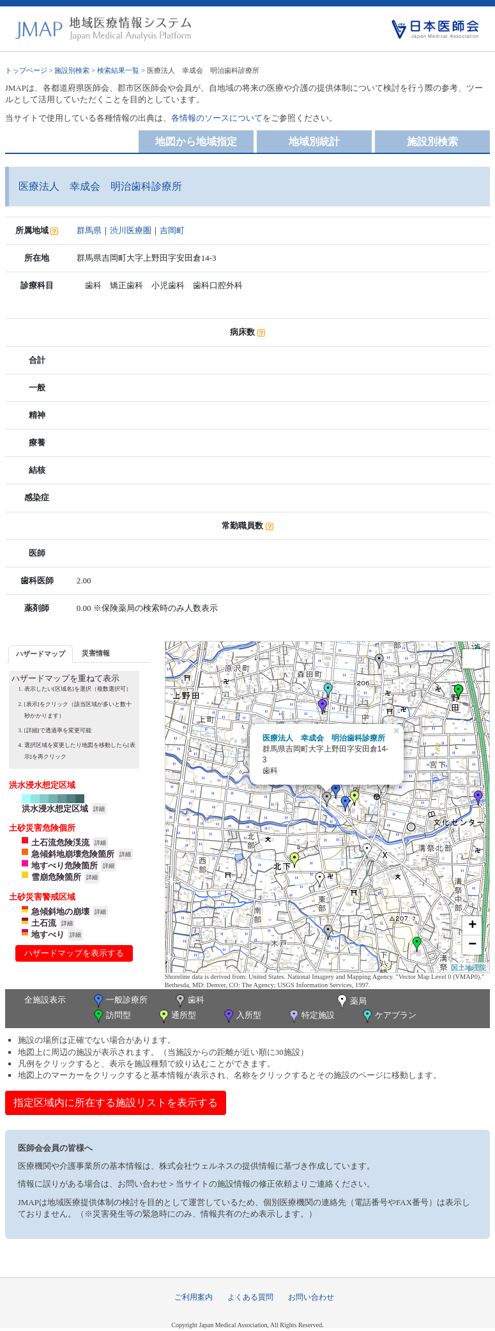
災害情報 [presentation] (96, 653)
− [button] (472, 945)
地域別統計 (314, 141)
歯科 (188, 1001)
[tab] (40, 654)
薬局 (351, 1002)
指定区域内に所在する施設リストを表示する (115, 1102)
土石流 (43, 923)
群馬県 (89, 230)
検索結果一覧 (118, 70)
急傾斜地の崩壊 (60, 911)
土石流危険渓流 (60, 842)
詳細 (99, 809)
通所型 (176, 1016)
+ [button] (472, 925)
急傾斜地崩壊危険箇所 (72, 854)
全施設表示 (45, 999)
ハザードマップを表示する (74, 953)
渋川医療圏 (130, 230)
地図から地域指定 (196, 141)
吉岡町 (172, 230)
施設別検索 (71, 70)
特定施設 (311, 1016)
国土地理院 (468, 967)
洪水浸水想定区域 (55, 808)
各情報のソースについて (217, 118)
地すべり (48, 934)
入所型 (241, 1016)
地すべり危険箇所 (64, 865)
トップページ (26, 70)
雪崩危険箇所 (56, 877)
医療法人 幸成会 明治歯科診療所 (324, 738)
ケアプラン (388, 1016)
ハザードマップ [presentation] (40, 654)
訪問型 (111, 1016)
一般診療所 (119, 1001)
